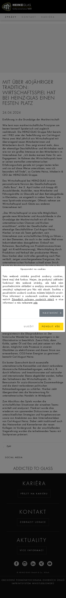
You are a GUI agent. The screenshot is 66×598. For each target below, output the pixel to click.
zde (35, 302)
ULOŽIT (29, 326)
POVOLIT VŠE (51, 326)
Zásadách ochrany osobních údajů (33, 299)
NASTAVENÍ (51, 312)
